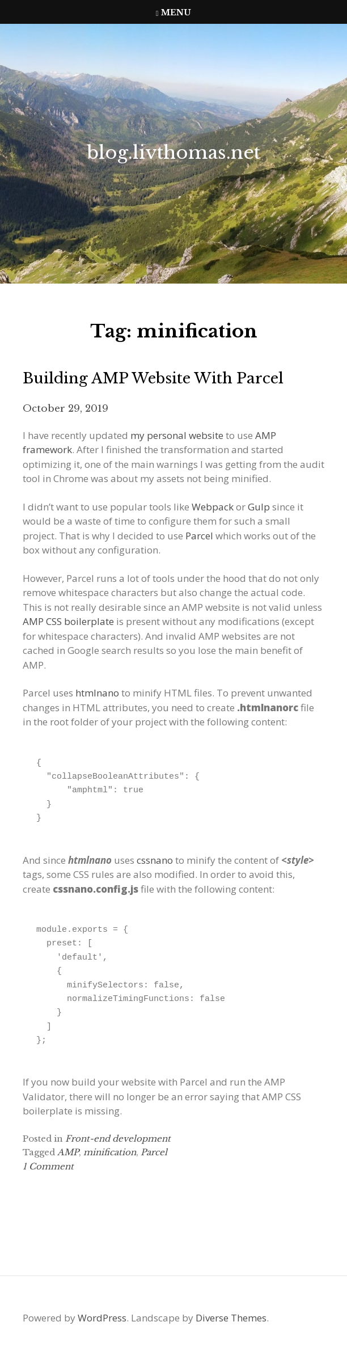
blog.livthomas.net (173, 152)
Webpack (213, 506)
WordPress (102, 1317)
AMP (68, 1152)
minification (109, 1152)
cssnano (155, 860)
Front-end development (118, 1138)
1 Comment (48, 1166)
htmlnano (97, 692)
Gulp (259, 506)
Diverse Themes (231, 1317)
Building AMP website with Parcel (153, 378)
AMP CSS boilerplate (68, 621)
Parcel (199, 535)
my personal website (176, 435)
